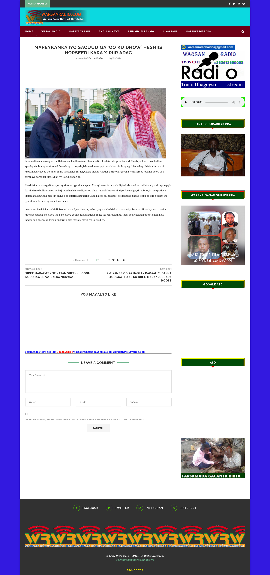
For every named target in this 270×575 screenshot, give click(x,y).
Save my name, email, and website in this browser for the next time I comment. (85, 419)
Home (29, 31)
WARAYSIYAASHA (80, 31)
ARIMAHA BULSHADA (141, 31)
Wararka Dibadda (198, 31)
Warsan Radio (95, 58)
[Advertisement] (176, 16)
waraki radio (51, 31)
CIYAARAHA (170, 31)
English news (109, 31)
